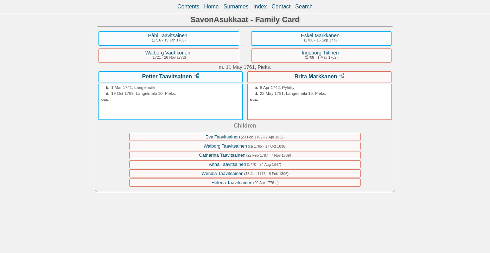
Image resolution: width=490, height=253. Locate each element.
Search (303, 6)
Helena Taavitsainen (232, 182)
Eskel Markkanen (320, 35)
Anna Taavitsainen (227, 164)
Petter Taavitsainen (167, 76)
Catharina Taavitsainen (222, 155)
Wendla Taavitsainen (223, 173)
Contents (188, 6)
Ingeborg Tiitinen (320, 53)
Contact (281, 6)
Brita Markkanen (315, 76)
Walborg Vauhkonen (167, 53)
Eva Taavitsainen (222, 137)
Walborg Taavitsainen (225, 146)
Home (211, 6)
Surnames (236, 6)
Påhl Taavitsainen (167, 35)
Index (260, 6)
